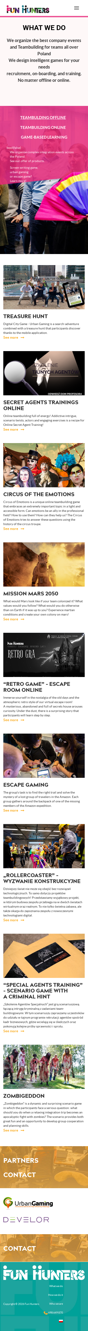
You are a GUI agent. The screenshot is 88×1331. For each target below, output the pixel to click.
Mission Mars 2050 (30, 594)
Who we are (56, 1303)
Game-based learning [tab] (44, 137)
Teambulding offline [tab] (43, 117)
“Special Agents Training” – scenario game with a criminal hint (43, 991)
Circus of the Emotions (38, 494)
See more (11, 337)
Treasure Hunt (25, 316)
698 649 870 (53, 1313)
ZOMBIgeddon (24, 1096)
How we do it (55, 1294)
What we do (56, 1286)
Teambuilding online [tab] (43, 127)
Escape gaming (25, 785)
